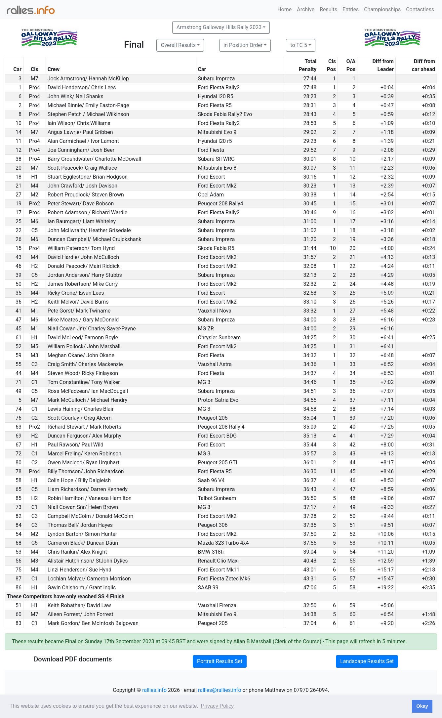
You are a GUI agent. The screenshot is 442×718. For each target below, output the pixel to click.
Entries (350, 9)
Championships (382, 9)
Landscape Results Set (367, 661)
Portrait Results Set (219, 661)
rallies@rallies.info (219, 690)
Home (284, 9)
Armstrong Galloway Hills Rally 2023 (219, 27)
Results (328, 9)
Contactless (420, 9)
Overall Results (178, 45)
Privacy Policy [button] (217, 706)
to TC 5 (298, 45)
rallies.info (154, 690)
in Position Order (242, 45)
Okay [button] (422, 706)
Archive (305, 9)
